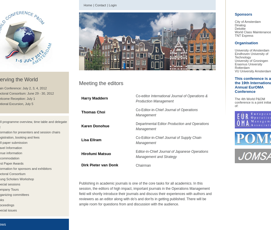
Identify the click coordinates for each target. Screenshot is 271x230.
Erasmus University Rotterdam (248, 65)
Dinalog (240, 25)
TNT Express (244, 35)
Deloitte (240, 28)
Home (88, 5)
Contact (100, 5)
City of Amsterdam (248, 21)
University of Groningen (251, 60)
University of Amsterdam (252, 50)
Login (113, 5)
